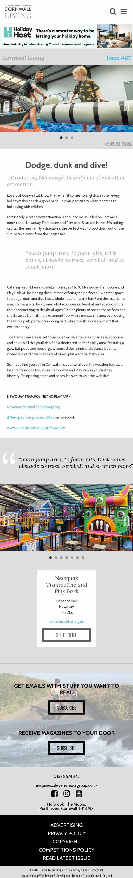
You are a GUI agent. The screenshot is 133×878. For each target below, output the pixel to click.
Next (126, 105)
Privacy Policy (66, 833)
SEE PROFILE (66, 634)
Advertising (67, 825)
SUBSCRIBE (66, 707)
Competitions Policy (66, 850)
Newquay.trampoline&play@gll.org (33, 407)
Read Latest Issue (66, 858)
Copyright (66, 841)
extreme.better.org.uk (67, 621)
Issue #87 (118, 57)
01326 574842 (67, 776)
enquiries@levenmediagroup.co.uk (67, 785)
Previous (7, 105)
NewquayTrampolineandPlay (30, 417)
